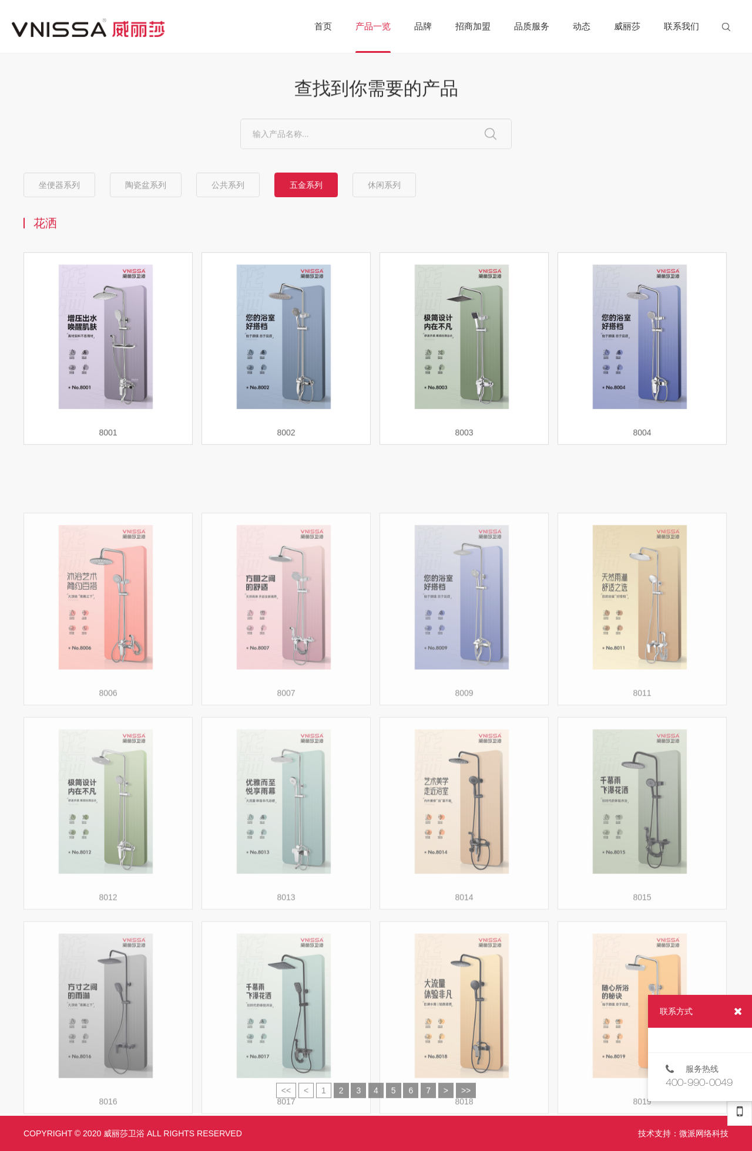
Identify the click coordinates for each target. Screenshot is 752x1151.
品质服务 (531, 26)
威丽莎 (627, 26)
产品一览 (373, 37)
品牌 (423, 26)
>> (466, 1097)
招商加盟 (473, 26)
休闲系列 (384, 185)
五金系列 (306, 185)
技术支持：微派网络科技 (683, 1133)
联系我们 (681, 26)
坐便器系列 (59, 185)
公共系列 (228, 185)
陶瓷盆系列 (145, 185)
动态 (581, 26)
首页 (323, 26)
